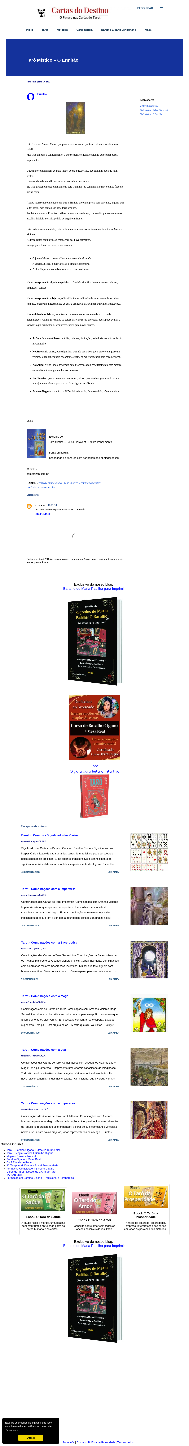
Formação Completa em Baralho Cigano (30, 1168)
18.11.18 (52, 505)
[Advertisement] (89, 1394)
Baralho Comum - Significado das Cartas (50, 835)
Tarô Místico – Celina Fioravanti (154, 110)
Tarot (45, 29)
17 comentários (30, 1140)
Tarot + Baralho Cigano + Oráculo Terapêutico (33, 1150)
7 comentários (30, 979)
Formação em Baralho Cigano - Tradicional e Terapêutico (40, 1177)
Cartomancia (84, 29)
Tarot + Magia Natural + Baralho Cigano (29, 1153)
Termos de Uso (126, 1442)
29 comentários (30, 1033)
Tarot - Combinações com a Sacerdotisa (49, 942)
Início (29, 29)
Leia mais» (113, 872)
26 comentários (30, 925)
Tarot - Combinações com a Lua (43, 1049)
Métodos (62, 29)
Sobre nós (68, 1442)
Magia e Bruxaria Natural (21, 1156)
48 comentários (30, 872)
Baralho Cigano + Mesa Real (23, 1159)
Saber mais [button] (12, 1430)
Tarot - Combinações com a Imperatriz (48, 889)
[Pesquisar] (145, 8)
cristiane (40, 505)
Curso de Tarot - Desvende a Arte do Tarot (31, 1171)
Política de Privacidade (101, 1442)
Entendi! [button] (30, 1438)
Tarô (94, 766)
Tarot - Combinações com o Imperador (48, 1103)
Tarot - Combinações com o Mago (45, 996)
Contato (81, 1442)
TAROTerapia (14, 1174)
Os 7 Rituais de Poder (19, 1162)
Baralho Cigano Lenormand (118, 29)
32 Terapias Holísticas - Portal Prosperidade (32, 1165)
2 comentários (30, 1086)
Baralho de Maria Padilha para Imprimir (94, 589)
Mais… (149, 29)
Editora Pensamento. (149, 106)
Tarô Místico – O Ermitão (151, 114)
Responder (42, 514)
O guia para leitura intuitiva (94, 771)
